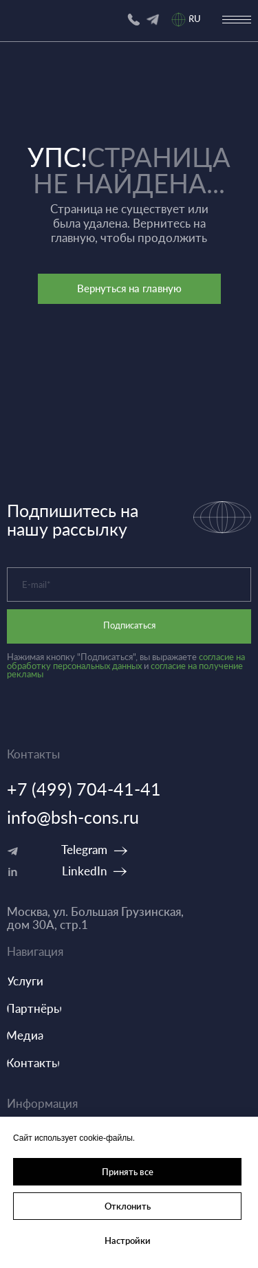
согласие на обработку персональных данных (126, 661)
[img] (153, 19)
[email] (128, 584)
